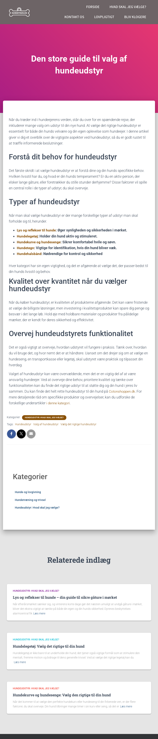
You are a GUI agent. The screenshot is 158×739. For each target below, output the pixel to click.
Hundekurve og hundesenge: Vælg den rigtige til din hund (62, 695)
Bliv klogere (135, 17)
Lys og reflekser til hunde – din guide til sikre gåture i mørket (65, 597)
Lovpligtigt (104, 17)
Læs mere (39, 613)
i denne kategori (58, 403)
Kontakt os (74, 17)
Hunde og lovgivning (28, 491)
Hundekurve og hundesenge (39, 242)
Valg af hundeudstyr (46, 424)
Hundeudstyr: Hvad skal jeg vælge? (44, 417)
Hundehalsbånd (29, 254)
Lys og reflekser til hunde (37, 230)
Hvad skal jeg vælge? (127, 7)
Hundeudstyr (23, 424)
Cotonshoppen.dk (123, 391)
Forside (93, 7)
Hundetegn (26, 248)
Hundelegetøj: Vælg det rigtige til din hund (49, 646)
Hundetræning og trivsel (30, 499)
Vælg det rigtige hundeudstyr (78, 424)
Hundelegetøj (28, 236)
